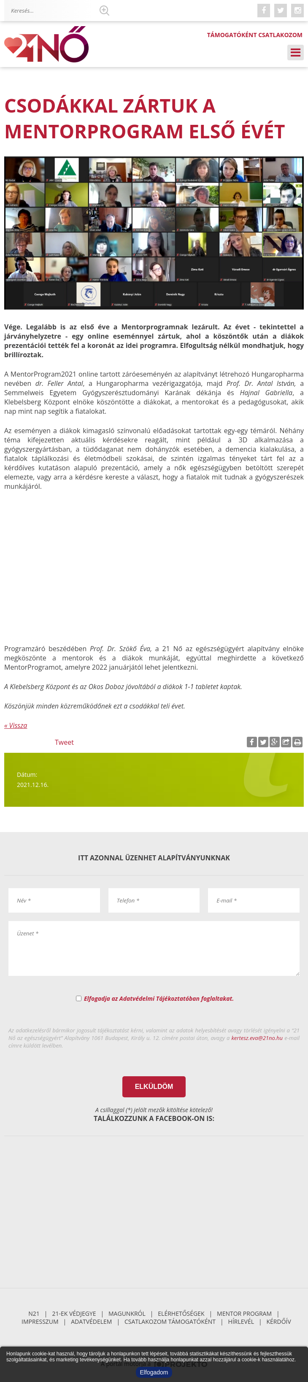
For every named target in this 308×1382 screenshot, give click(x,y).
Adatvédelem (91, 1321)
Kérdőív (279, 1321)
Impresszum (40, 1321)
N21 (34, 1313)
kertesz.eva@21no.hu (257, 1038)
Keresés (104, 10)
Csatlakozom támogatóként (170, 1321)
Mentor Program (244, 1313)
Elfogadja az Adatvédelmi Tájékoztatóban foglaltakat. (159, 998)
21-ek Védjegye (74, 1313)
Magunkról (127, 1313)
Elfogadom (154, 1372)
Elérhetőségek (181, 1313)
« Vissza (15, 725)
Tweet (64, 742)
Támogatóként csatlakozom (255, 35)
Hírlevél (241, 1321)
